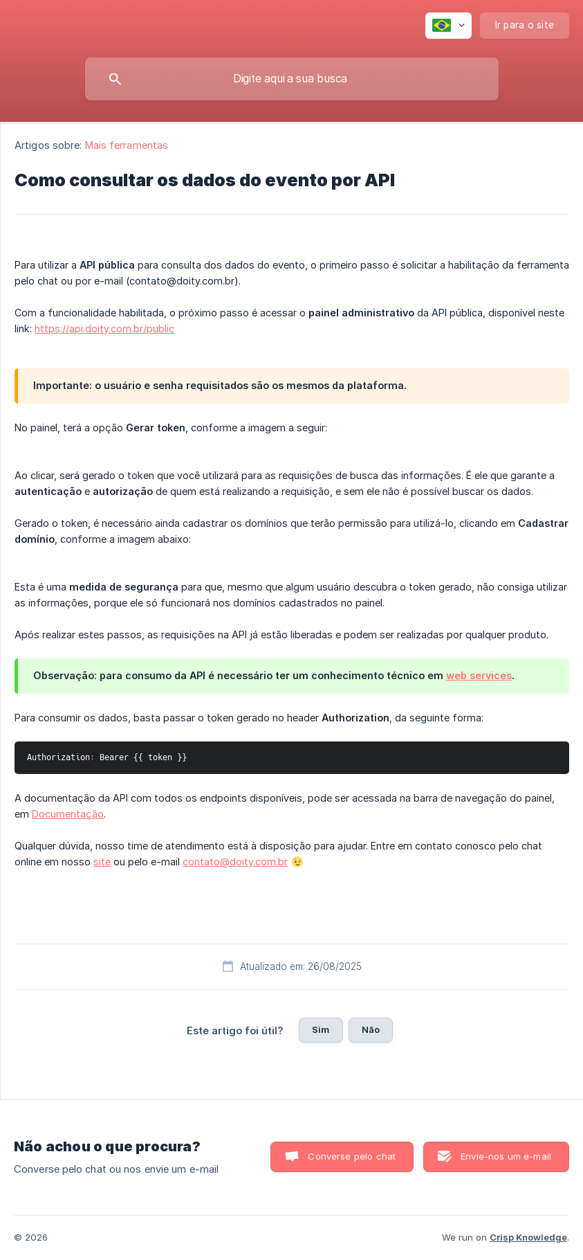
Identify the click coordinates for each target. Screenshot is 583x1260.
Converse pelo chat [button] (352, 1156)
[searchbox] (292, 78)
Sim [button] (320, 1029)
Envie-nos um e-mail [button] (506, 1156)
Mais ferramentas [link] (127, 145)
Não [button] (371, 1029)
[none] (448, 25)
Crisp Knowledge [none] (528, 1237)
